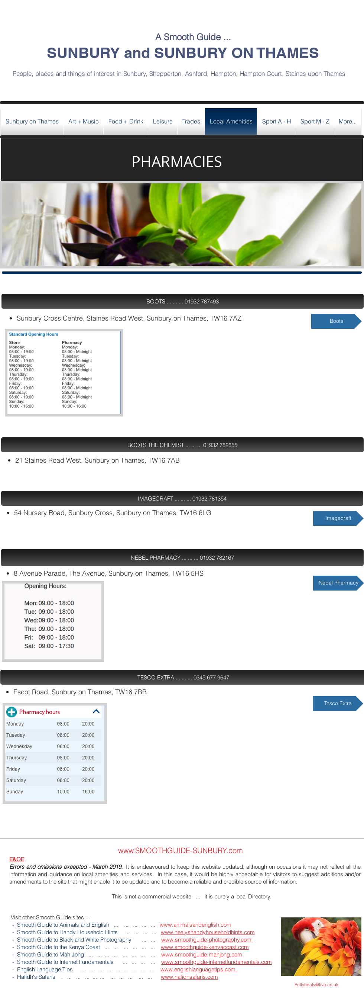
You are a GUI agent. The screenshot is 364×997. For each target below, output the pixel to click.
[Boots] (336, 321)
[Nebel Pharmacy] (338, 583)
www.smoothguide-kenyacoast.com (205, 947)
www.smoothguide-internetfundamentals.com (216, 961)
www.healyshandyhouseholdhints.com (208, 932)
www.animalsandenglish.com (195, 924)
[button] (182, 301)
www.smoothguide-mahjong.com (201, 954)
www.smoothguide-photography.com (207, 939)
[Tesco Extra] (338, 703)
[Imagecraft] (338, 518)
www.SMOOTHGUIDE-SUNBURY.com (180, 850)
